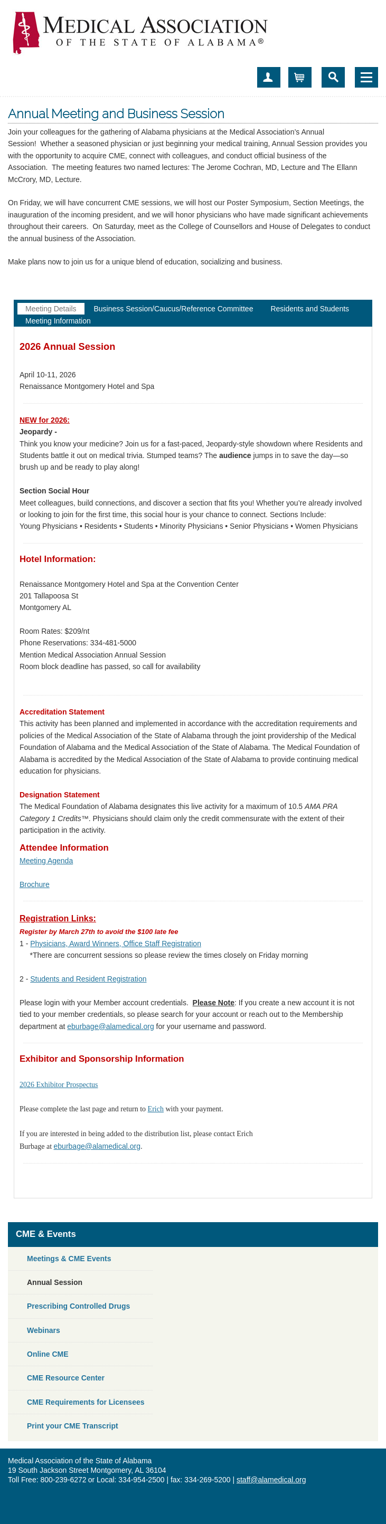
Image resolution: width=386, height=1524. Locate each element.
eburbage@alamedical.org (110, 1026)
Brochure (35, 884)
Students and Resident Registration (88, 979)
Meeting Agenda (46, 860)
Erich (156, 1109)
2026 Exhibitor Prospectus (59, 1085)
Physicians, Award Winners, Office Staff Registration (115, 943)
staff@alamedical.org (271, 1479)
